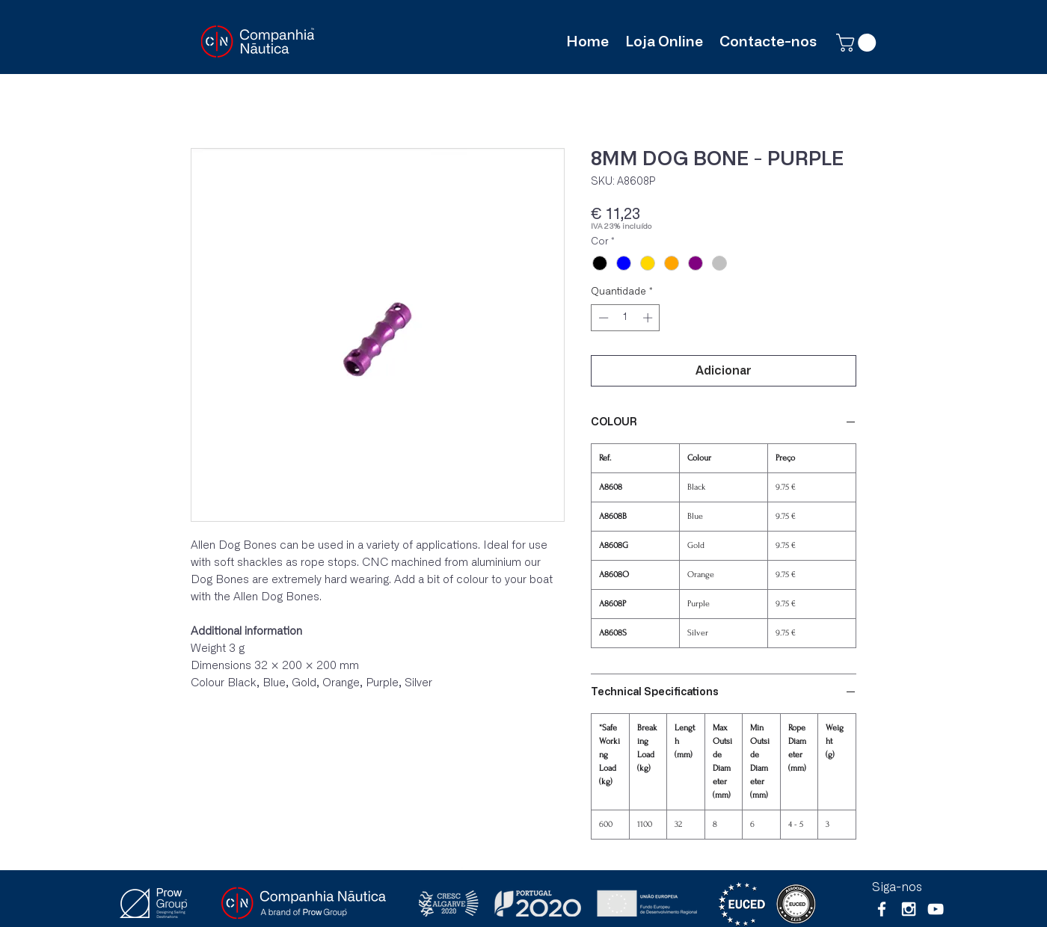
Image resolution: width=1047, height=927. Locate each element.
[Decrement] (602, 317)
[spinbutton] (625, 317)
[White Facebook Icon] (881, 909)
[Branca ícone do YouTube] (935, 909)
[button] (858, 43)
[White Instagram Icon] (908, 909)
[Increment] (649, 317)
